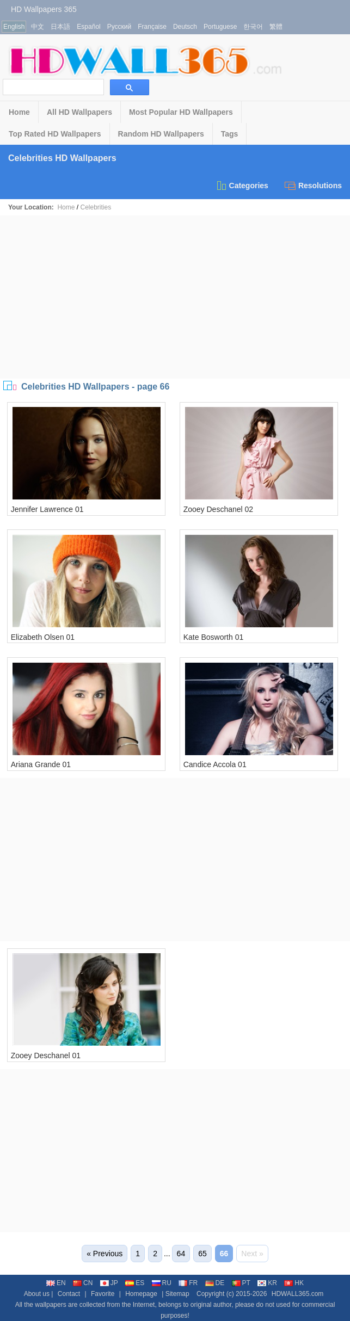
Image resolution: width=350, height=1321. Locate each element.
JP (109, 1283)
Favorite (102, 1294)
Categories (242, 185)
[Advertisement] (175, 297)
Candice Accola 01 (215, 764)
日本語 (60, 26)
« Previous (104, 1253)
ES (134, 1283)
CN (83, 1283)
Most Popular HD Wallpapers (181, 112)
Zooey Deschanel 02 (218, 509)
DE (215, 1283)
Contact (69, 1294)
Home (19, 112)
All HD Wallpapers (79, 112)
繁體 (276, 26)
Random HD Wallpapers (161, 133)
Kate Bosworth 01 (213, 637)
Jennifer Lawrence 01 (47, 509)
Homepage (141, 1294)
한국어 (253, 26)
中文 (37, 26)
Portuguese (220, 26)
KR (267, 1283)
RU (161, 1283)
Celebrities (95, 207)
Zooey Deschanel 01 (46, 1055)
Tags (229, 133)
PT (241, 1283)
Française (152, 26)
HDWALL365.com (298, 1294)
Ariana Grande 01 (41, 764)
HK (294, 1283)
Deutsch (185, 26)
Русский (119, 26)
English (13, 26)
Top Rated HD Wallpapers (55, 133)
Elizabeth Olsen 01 (43, 637)
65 (202, 1253)
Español (88, 26)
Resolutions (313, 185)
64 (181, 1253)
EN (56, 1283)
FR (188, 1283)
